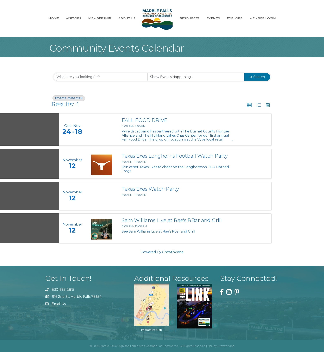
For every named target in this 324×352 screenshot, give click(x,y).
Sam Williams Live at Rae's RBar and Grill (172, 220)
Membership (99, 18)
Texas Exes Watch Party (150, 189)
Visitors (73, 18)
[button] (249, 105)
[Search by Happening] (195, 77)
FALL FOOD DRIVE (144, 120)
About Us (127, 18)
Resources (190, 18)
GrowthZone (172, 252)
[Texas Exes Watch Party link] (102, 196)
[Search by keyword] (101, 77)
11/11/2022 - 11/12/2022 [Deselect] (68, 98)
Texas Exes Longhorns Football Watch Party (175, 156)
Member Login (262, 18)
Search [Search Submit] (257, 77)
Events (213, 18)
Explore (234, 18)
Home (53, 18)
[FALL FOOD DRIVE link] (102, 129)
